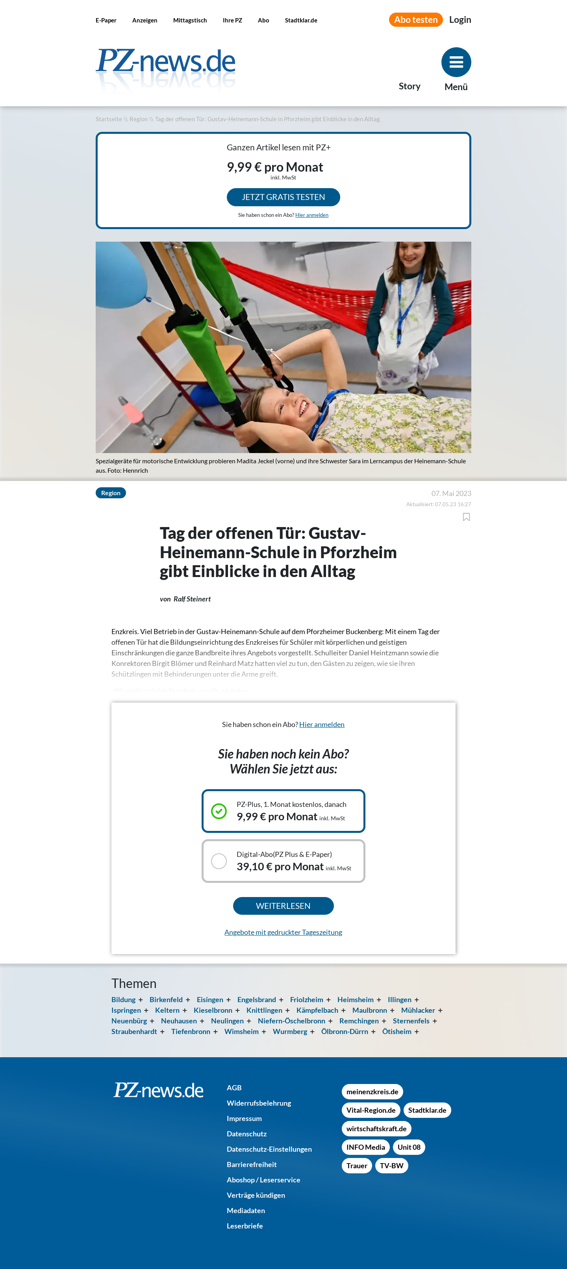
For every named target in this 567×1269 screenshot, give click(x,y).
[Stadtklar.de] (301, 19)
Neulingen (227, 1020)
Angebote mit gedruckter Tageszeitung (283, 932)
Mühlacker (418, 1010)
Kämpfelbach (317, 1010)
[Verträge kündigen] (256, 1195)
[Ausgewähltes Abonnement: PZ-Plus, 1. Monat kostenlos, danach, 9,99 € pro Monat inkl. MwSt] (283, 811)
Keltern (167, 1010)
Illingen (399, 999)
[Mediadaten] (246, 1210)
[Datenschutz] (247, 1133)
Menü (456, 86)
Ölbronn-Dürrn (344, 1031)
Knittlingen (264, 1010)
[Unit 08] (409, 1147)
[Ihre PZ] (232, 19)
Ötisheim (396, 1031)
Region (139, 119)
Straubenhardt (134, 1031)
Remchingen (359, 1020)
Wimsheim (241, 1031)
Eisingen (210, 999)
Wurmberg (290, 1031)
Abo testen (416, 19)
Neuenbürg (129, 1020)
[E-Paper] (106, 19)
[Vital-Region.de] (371, 1110)
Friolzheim (306, 999)
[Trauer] (356, 1165)
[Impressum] (244, 1118)
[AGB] (234, 1087)
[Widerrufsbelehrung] (259, 1103)
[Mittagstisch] (190, 19)
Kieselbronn (213, 1010)
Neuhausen (179, 1020)
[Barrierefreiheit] (252, 1164)
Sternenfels (411, 1020)
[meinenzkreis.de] (372, 1091)
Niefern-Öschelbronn (291, 1020)
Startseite (109, 119)
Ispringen (126, 1010)
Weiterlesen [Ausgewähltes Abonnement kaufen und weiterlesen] (283, 906)
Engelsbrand (256, 999)
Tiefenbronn (190, 1031)
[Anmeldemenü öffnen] (460, 19)
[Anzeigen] (145, 19)
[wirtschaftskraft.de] (376, 1128)
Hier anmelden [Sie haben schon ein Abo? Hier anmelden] (311, 215)
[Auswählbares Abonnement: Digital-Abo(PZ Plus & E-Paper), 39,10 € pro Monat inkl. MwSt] (283, 861)
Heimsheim (355, 999)
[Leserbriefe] (245, 1225)
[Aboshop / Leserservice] (263, 1179)
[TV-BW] (392, 1165)
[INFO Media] (365, 1147)
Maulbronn (369, 1010)
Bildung (123, 999)
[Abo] (263, 19)
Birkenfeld (166, 999)
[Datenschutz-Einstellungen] (269, 1149)
